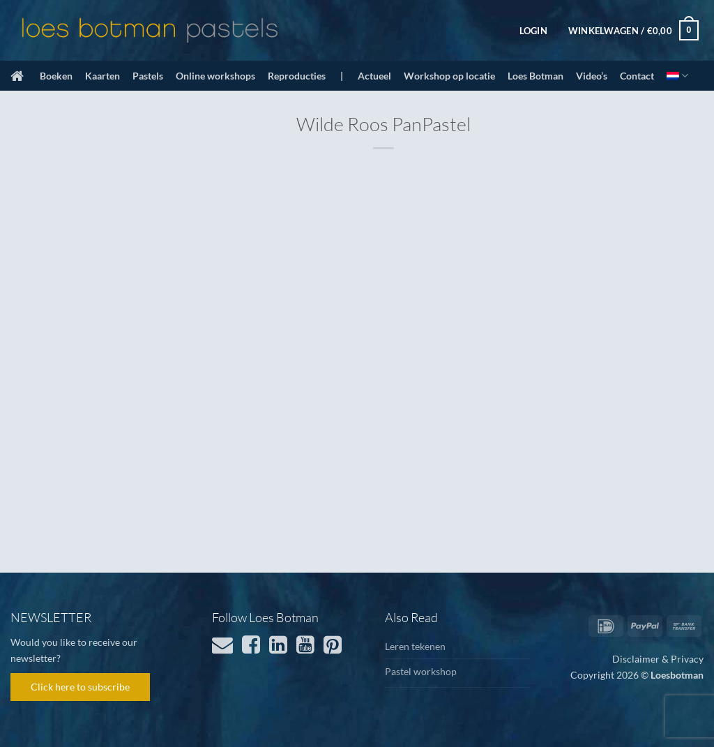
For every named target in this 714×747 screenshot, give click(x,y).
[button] (533, 30)
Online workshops (215, 76)
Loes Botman (535, 76)
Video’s (591, 76)
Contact (637, 76)
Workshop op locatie (449, 76)
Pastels (147, 76)
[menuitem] (677, 75)
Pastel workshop (421, 671)
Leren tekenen (415, 646)
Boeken (56, 76)
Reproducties (297, 76)
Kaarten (102, 76)
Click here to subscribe (80, 687)
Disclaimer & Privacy (658, 659)
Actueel (374, 76)
